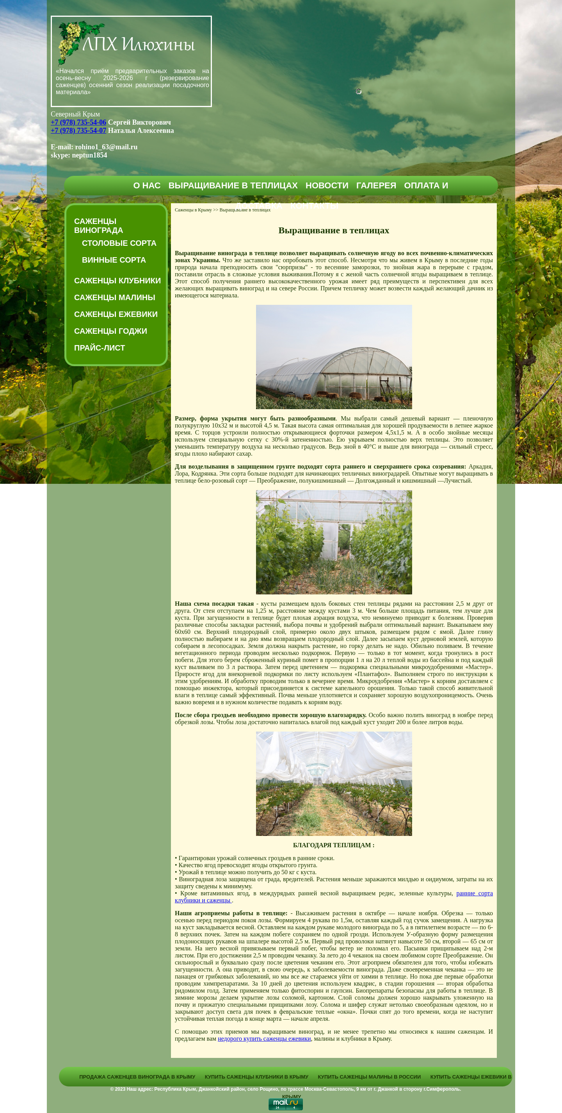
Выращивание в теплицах (233, 185)
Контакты (314, 206)
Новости (327, 185)
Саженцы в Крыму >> (197, 210)
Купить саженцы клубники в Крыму (256, 1077)
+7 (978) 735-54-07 (78, 130)
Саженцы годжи (110, 331)
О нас (146, 185)
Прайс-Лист (99, 348)
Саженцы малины (114, 297)
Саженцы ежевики (116, 314)
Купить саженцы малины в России (369, 1077)
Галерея (376, 185)
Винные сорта (114, 260)
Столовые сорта (119, 243)
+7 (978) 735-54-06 (78, 122)
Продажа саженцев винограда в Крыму (137, 1077)
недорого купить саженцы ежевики (264, 1038)
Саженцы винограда (98, 225)
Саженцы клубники (117, 280)
